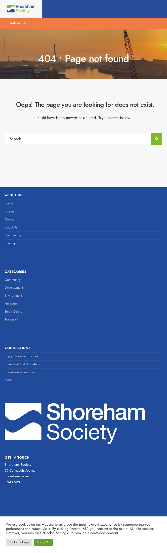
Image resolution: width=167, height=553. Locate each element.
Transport (11, 319)
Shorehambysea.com (19, 372)
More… (10, 380)
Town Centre (13, 311)
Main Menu (16, 23)
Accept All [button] (43, 542)
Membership (13, 235)
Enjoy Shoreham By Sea (21, 356)
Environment (13, 295)
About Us (11, 227)
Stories (9, 211)
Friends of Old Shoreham (22, 364)
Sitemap (10, 243)
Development (14, 287)
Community (12, 280)
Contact (10, 219)
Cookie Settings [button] (19, 542)
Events (9, 203)
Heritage (11, 303)
